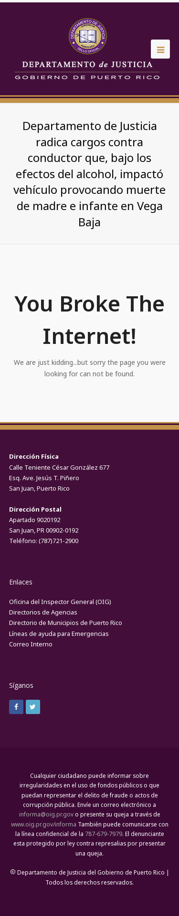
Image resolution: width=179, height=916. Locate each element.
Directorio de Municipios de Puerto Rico (65, 622)
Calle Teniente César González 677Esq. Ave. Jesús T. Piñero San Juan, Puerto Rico (59, 478)
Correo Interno (31, 644)
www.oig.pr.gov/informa (43, 824)
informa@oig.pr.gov (46, 814)
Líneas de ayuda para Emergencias (59, 633)
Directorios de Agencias (43, 612)
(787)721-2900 (58, 540)
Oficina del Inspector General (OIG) (60, 601)
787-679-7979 (103, 834)
